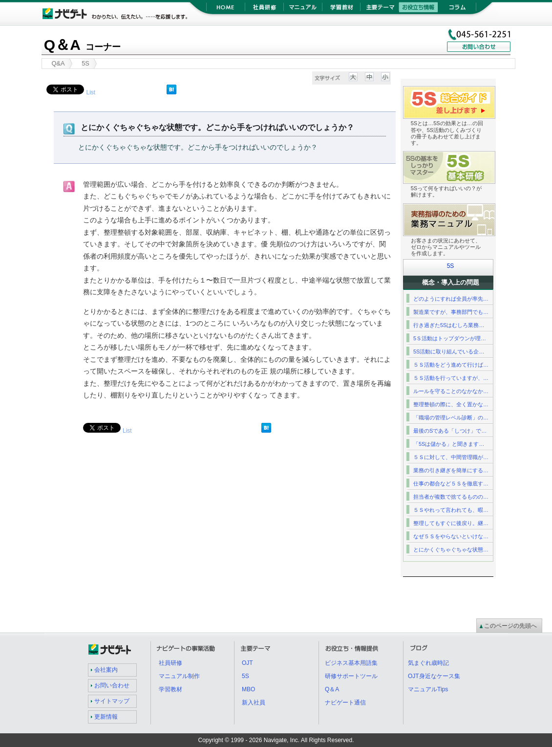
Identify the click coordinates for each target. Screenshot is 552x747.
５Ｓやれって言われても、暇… (450, 510)
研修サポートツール (351, 676)
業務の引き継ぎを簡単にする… (450, 470)
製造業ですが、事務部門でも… (450, 312)
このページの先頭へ (510, 625)
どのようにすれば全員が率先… (450, 299)
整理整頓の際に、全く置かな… (450, 404)
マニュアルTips (428, 689)
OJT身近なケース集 (434, 676)
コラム (457, 10)
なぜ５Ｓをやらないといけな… (450, 536)
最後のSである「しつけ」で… (450, 431)
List (90, 92)
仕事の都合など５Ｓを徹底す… (450, 483)
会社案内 (106, 669)
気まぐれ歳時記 (428, 662)
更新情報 (106, 716)
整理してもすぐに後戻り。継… (450, 523)
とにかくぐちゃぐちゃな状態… (450, 549)
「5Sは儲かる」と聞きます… (448, 444)
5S (450, 266)
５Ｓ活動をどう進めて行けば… (450, 365)
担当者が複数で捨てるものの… (450, 497)
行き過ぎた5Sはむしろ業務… (448, 325)
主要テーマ (380, 10)
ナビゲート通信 (345, 702)
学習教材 (341, 10)
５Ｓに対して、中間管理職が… (450, 457)
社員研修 (264, 10)
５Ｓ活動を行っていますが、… (450, 378)
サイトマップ (111, 701)
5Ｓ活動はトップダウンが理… (449, 338)
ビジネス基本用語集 (351, 662)
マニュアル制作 (179, 676)
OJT (247, 662)
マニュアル (302, 10)
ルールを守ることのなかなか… (450, 391)
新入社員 (253, 702)
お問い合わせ (111, 685)
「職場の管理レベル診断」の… (450, 417)
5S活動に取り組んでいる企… (448, 351)
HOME (225, 10)
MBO (248, 689)
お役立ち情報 (418, 10)
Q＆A (82, 45)
